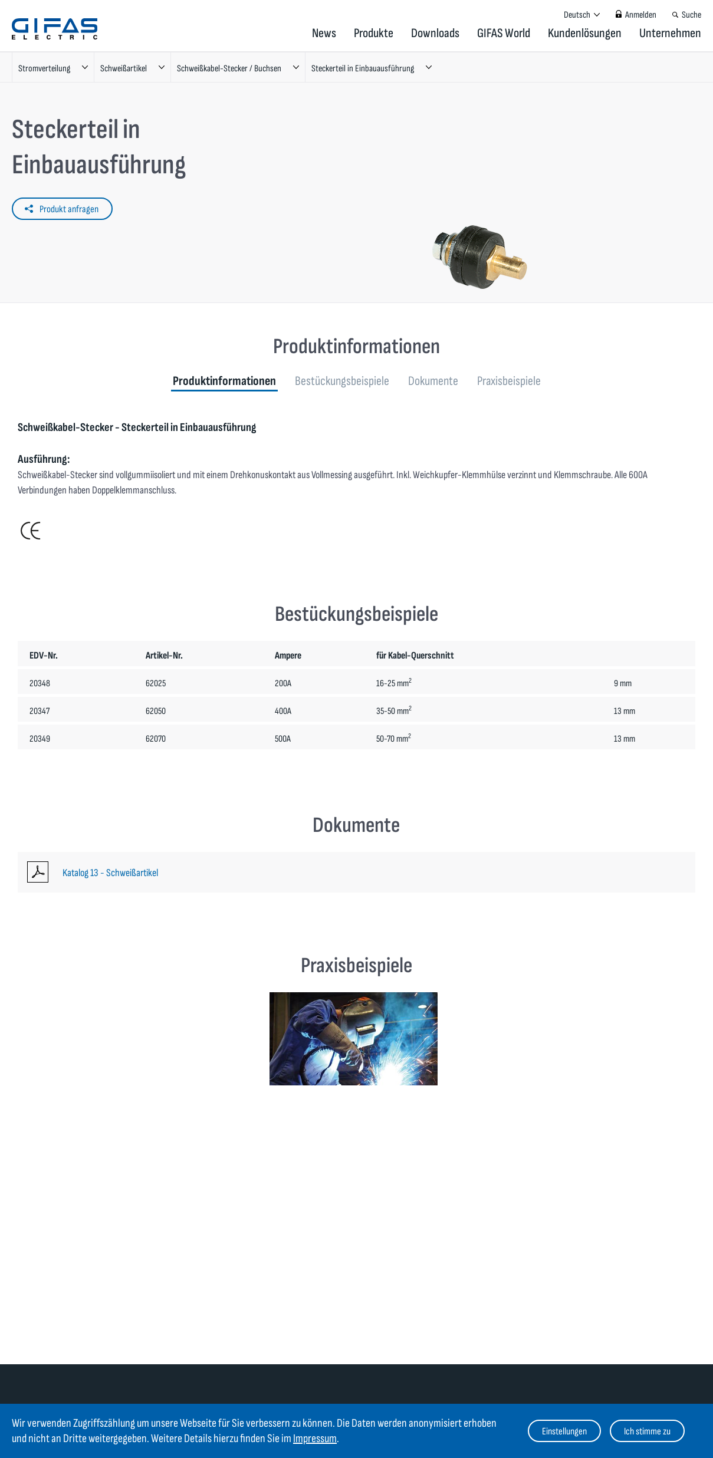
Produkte (373, 33)
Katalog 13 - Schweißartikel (110, 873)
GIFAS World (503, 33)
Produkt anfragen (69, 209)
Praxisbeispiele (509, 381)
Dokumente (433, 381)
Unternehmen (670, 33)
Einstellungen (564, 1431)
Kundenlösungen (585, 33)
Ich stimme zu (647, 1431)
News (324, 33)
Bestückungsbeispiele (342, 381)
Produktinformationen (224, 381)
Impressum (315, 1438)
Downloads (435, 33)
